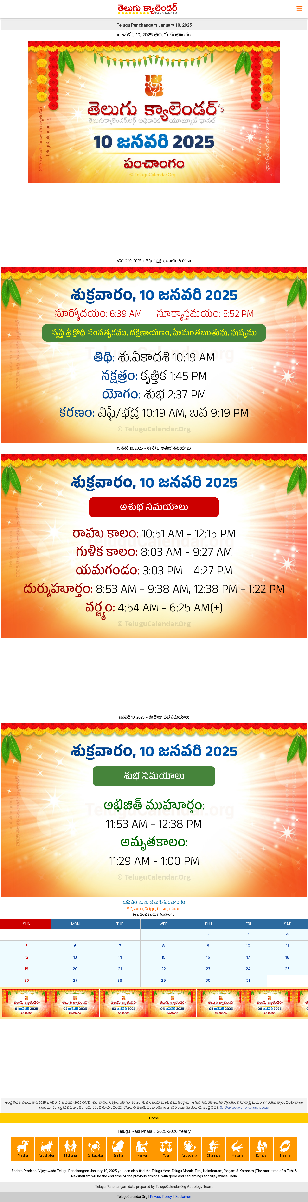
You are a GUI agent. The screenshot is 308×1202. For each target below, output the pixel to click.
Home (154, 1118)
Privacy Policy (161, 1197)
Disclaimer (183, 1197)
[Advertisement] (154, 219)
